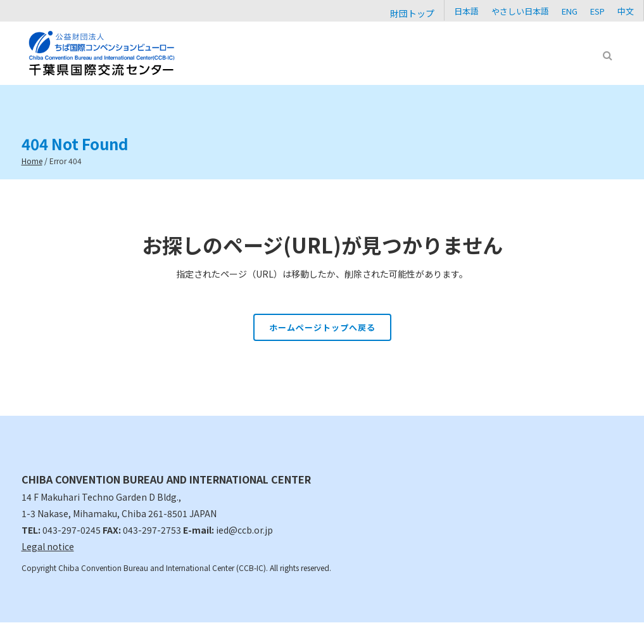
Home (32, 160)
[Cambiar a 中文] (625, 10)
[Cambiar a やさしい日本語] (520, 10)
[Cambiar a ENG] (569, 10)
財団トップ (412, 13)
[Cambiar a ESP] (597, 10)
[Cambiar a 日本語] (466, 10)
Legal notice (48, 546)
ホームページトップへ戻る (322, 327)
